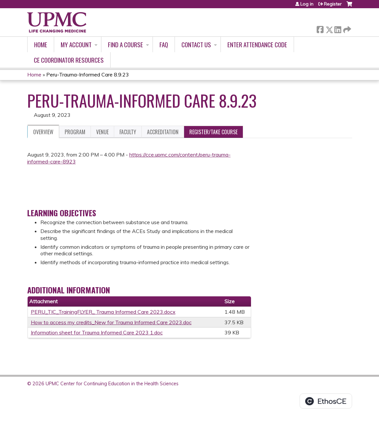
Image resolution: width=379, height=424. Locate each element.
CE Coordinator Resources (69, 60)
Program (75, 132)
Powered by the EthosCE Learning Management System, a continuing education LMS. (326, 401)
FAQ (163, 44)
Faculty (127, 132)
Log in (306, 4)
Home (40, 44)
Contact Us (196, 44)
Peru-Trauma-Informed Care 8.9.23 (87, 74)
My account (76, 44)
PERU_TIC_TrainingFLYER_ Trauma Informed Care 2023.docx (103, 311)
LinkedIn (337, 28)
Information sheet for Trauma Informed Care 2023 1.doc (97, 332)
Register (333, 4)
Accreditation (163, 132)
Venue (102, 132)
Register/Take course (213, 132)
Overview (43, 132)
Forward (346, 28)
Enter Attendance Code (257, 44)
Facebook (320, 28)
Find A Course (125, 44)
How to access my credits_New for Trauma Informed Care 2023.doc (111, 322)
